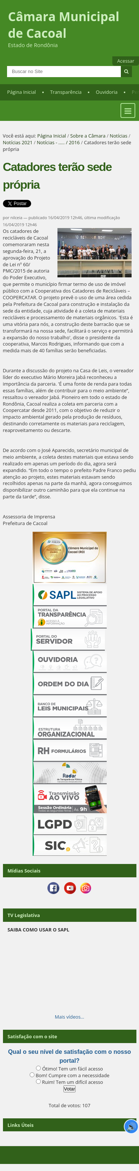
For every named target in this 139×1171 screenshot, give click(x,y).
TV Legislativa (23, 915)
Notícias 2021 (18, 142)
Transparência (66, 92)
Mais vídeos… (70, 1016)
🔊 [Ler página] (131, 1126)
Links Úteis (20, 1125)
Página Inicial (21, 92)
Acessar (125, 60)
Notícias (119, 135)
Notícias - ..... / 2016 (58, 142)
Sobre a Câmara (87, 135)
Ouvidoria (107, 92)
